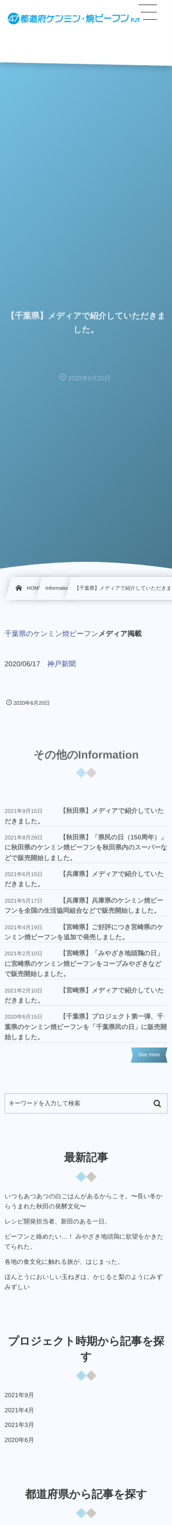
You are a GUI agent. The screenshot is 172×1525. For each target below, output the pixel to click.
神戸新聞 (61, 664)
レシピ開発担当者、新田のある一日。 (58, 1221)
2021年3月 (19, 1424)
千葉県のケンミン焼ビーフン (51, 634)
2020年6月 (19, 1440)
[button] (148, 12)
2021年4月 (19, 1410)
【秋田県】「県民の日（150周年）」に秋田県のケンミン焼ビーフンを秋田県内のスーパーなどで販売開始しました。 (86, 850)
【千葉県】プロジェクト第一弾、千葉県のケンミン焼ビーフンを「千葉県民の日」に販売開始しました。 (86, 1029)
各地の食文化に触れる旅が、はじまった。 (64, 1261)
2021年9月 (19, 1395)
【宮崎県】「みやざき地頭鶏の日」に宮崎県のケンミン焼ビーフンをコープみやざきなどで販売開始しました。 (84, 966)
